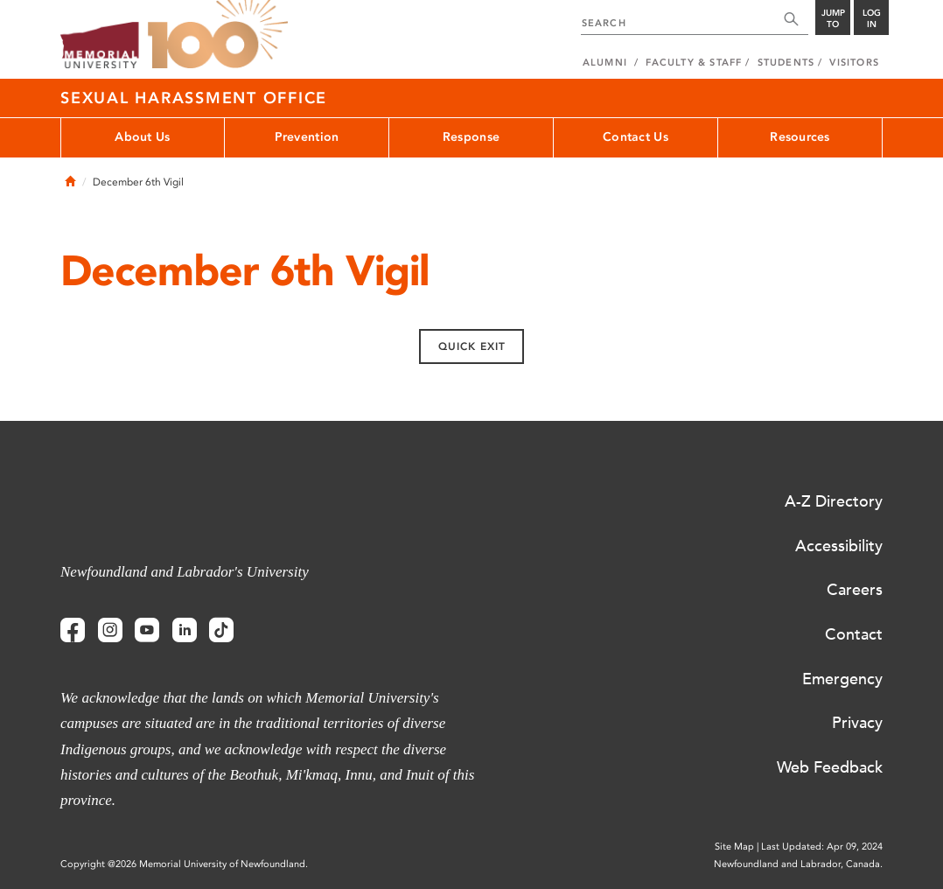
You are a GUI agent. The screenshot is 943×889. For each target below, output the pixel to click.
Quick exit (472, 346)
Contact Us (635, 137)
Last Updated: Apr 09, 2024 (822, 846)
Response (471, 137)
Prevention (307, 137)
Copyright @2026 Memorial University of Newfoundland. (184, 864)
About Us (142, 137)
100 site (217, 35)
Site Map (734, 846)
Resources (800, 137)
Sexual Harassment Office (193, 98)
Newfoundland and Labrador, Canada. (798, 864)
